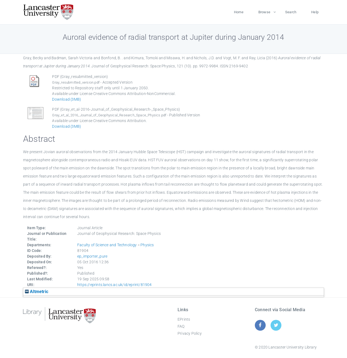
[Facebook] (260, 325)
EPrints (184, 319)
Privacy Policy (190, 333)
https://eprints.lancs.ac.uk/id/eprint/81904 (114, 285)
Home (238, 12)
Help (315, 12)
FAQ (181, 326)
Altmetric (36, 291)
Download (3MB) (66, 99)
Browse (264, 12)
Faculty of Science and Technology (107, 245)
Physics (147, 245)
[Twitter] (276, 325)
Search (290, 12)
